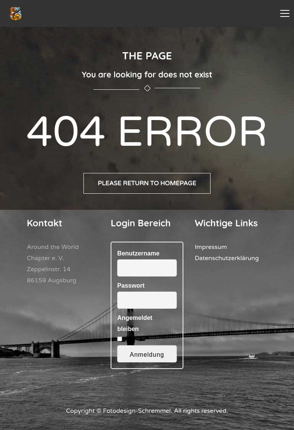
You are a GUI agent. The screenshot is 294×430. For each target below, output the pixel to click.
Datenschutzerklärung (227, 258)
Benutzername (138, 253)
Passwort (130, 285)
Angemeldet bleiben (134, 323)
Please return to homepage (147, 183)
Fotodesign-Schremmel (137, 411)
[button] (17, 413)
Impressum (211, 247)
